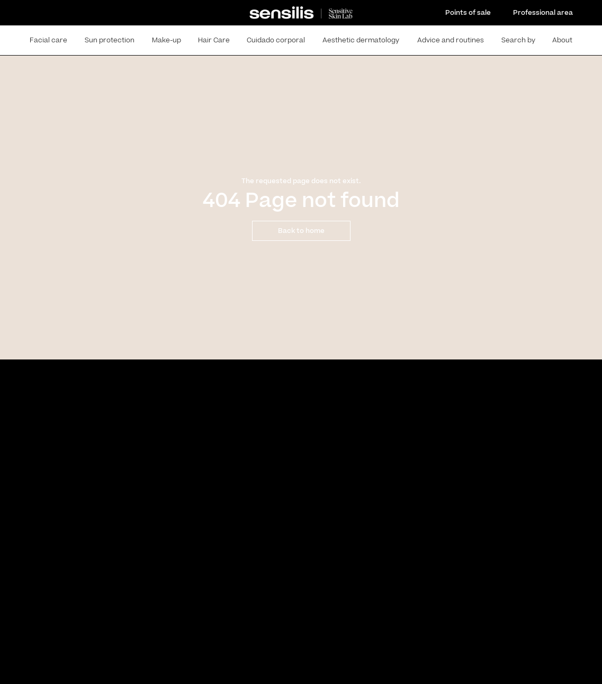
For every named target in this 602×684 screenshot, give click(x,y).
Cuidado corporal (276, 40)
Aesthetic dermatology (360, 40)
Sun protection (109, 40)
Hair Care (214, 40)
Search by (518, 40)
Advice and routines (450, 40)
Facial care (48, 40)
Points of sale (468, 12)
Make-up (166, 40)
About (562, 40)
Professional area (543, 12)
